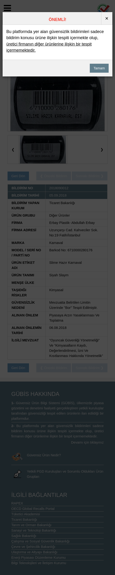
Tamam (99, 68)
